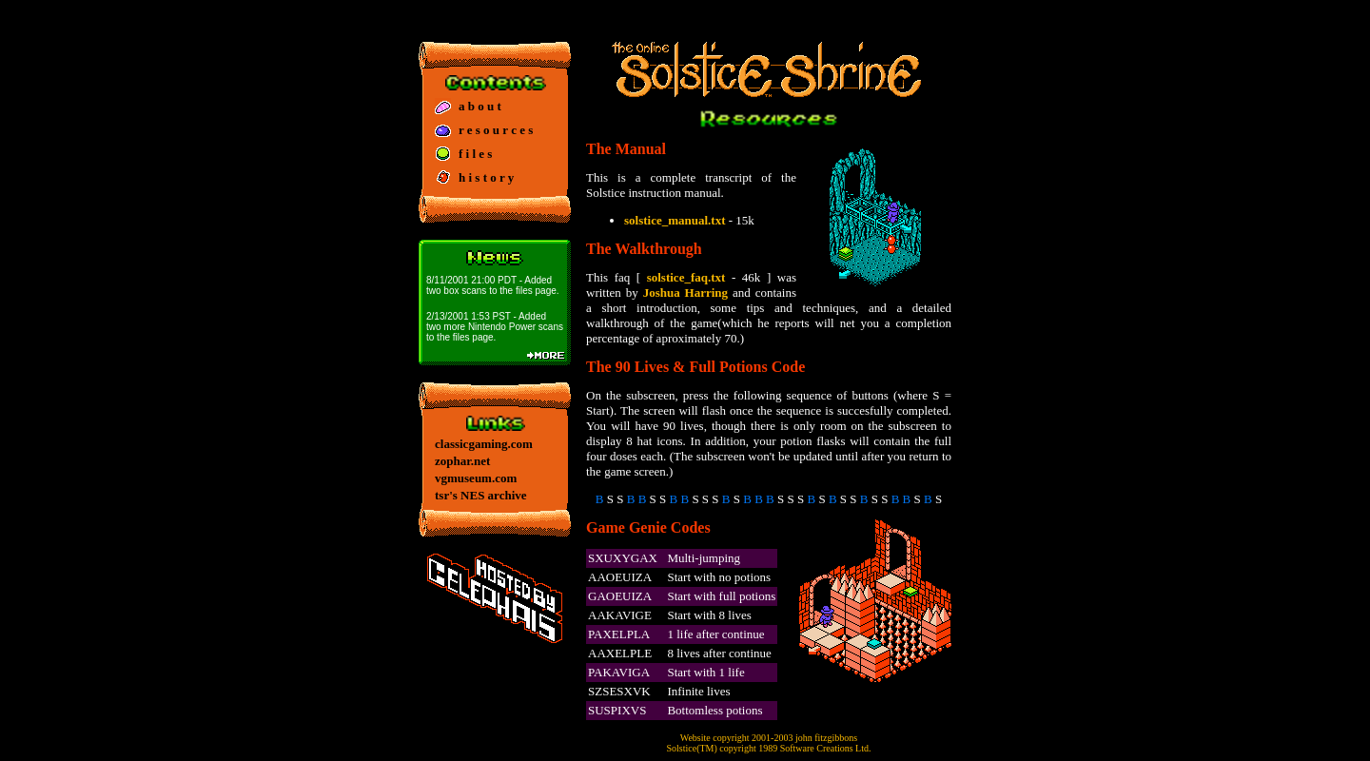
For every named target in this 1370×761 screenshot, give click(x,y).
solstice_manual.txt (675, 220)
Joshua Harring (685, 292)
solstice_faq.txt (686, 277)
